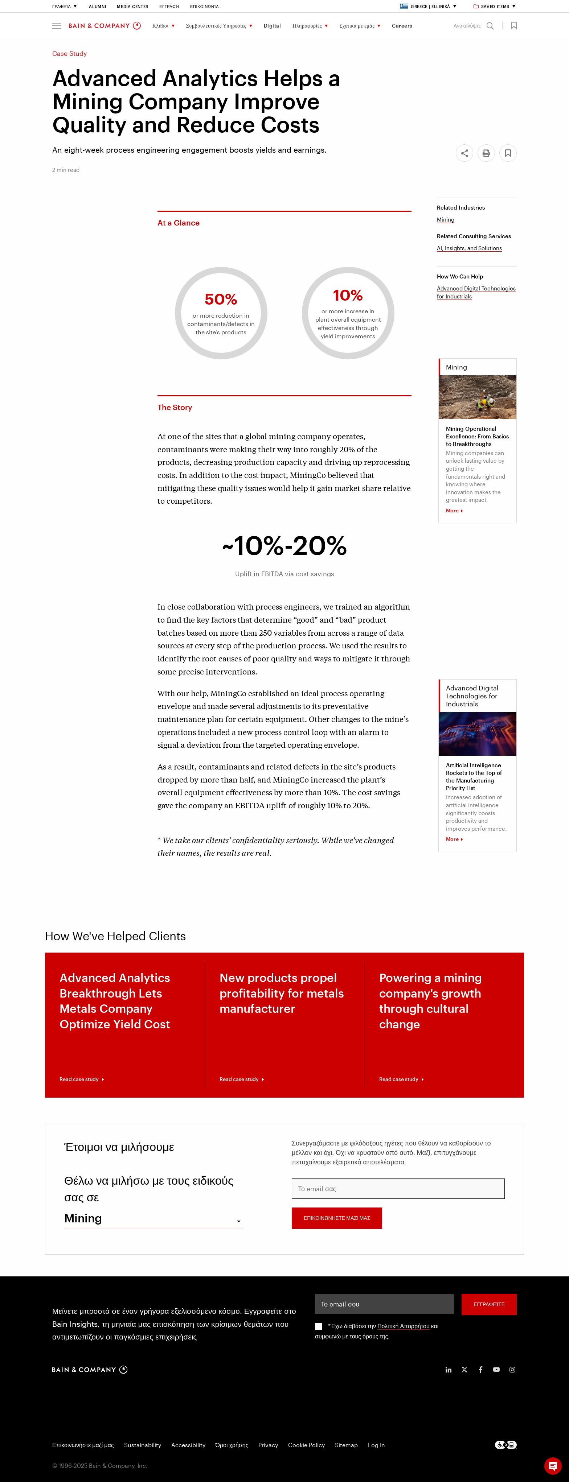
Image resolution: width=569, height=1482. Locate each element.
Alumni (97, 6)
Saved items (491, 6)
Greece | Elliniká (425, 6)
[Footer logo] (506, 1445)
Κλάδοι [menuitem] (160, 25)
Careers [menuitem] (402, 25)
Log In (376, 1444)
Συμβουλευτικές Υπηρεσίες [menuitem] (216, 25)
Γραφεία (61, 6)
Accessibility (188, 1444)
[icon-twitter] (464, 1369)
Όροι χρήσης (232, 1444)
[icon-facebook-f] (480, 1369)
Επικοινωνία (204, 6)
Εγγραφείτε (489, 1304)
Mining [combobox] (83, 1218)
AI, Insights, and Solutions (469, 248)
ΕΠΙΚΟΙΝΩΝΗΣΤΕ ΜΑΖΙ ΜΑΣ (337, 1218)
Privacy (268, 1444)
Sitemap (346, 1444)
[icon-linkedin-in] (448, 1369)
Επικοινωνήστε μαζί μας (83, 1444)
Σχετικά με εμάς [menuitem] (356, 25)
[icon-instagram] (512, 1369)
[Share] (464, 153)
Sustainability (142, 1444)
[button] (56, 26)
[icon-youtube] (496, 1369)
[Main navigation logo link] (105, 26)
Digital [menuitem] (272, 25)
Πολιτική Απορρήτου (403, 1325)
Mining (445, 219)
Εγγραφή (169, 6)
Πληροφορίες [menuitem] (307, 25)
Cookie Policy (306, 1444)
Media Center (132, 6)
